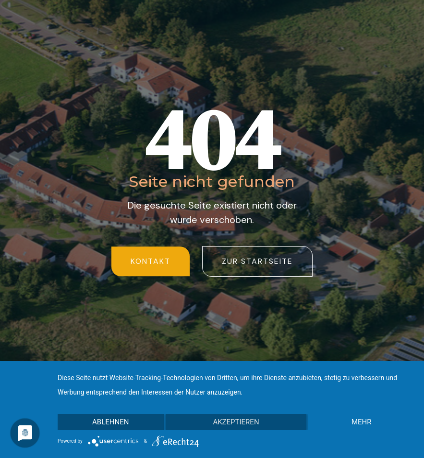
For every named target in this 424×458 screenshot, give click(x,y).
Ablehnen (110, 422)
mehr (361, 422)
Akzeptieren (236, 422)
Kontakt (150, 261)
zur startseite (257, 261)
